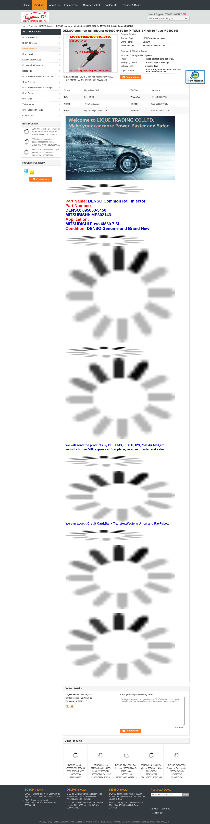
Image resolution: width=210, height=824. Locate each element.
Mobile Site (158, 813)
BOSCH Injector (29, 37)
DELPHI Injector (29, 43)
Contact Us (111, 5)
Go (186, 18)
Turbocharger (28, 104)
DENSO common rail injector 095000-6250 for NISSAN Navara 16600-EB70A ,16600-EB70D (127, 796)
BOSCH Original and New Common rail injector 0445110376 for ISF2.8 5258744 (43, 795)
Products (39, 5)
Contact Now (132, 77)
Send (185, 794)
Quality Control (91, 5)
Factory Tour (71, 5)
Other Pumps (28, 93)
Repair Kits (27, 71)
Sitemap (166, 808)
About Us (54, 5)
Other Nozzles (28, 82)
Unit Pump (27, 99)
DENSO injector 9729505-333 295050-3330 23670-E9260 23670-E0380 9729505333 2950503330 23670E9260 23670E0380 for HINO (75, 776)
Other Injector (28, 54)
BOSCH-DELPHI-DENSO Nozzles (37, 76)
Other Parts (27, 115)
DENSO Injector (46, 26)
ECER (166, 822)
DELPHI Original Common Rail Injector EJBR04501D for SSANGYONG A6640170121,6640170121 (84, 796)
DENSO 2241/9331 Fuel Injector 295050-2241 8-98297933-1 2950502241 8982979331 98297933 (151, 771)
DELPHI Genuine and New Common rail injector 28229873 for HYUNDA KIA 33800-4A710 (85, 805)
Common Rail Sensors (32, 65)
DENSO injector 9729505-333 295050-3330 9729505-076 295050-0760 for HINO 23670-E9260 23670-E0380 (101, 773)
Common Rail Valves (31, 60)
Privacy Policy (45, 822)
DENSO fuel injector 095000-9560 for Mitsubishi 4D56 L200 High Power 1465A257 (126, 805)
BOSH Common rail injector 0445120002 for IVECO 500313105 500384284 (41, 802)
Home (26, 5)
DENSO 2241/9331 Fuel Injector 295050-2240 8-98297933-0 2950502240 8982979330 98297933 (126, 771)
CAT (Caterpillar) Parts (32, 110)
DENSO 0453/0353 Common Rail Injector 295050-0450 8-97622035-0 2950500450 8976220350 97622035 (176, 773)
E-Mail (155, 808)
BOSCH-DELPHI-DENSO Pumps (37, 87)
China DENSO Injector (64, 822)
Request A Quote (131, 5)
